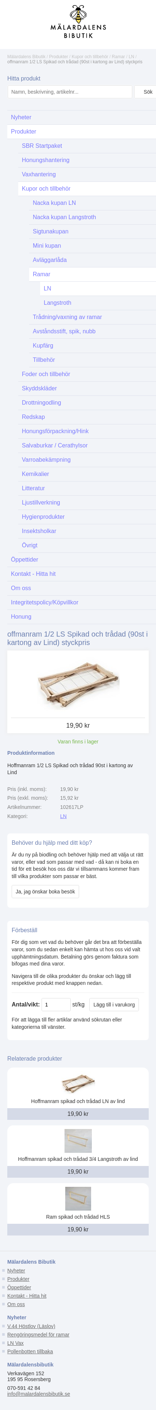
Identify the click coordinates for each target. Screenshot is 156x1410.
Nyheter (16, 1271)
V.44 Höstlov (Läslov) (31, 1326)
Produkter (58, 56)
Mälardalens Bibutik (26, 56)
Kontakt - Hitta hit (26, 1296)
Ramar (118, 56)
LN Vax (15, 1343)
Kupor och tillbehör (90, 56)
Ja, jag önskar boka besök (45, 892)
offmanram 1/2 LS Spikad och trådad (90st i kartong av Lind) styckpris (75, 61)
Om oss (16, 1304)
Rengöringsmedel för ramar (38, 1335)
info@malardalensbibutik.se (38, 1394)
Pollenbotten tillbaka (30, 1351)
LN (131, 56)
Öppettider (19, 1287)
